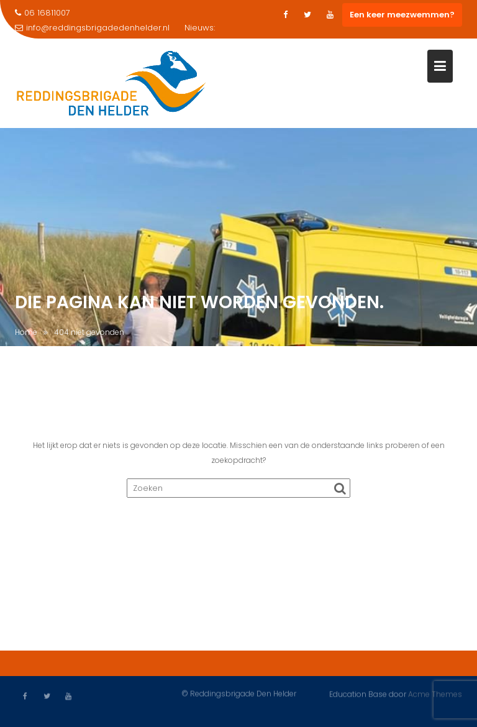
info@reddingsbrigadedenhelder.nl (92, 28)
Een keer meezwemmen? (402, 15)
